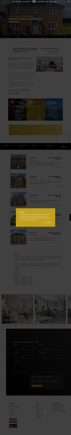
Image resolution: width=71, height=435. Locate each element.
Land (47, 2)
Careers (50, 2)
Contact (55, 2)
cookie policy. (35, 219)
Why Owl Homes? (26, 2)
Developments (18, 2)
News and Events (41, 2)
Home (13, 2)
